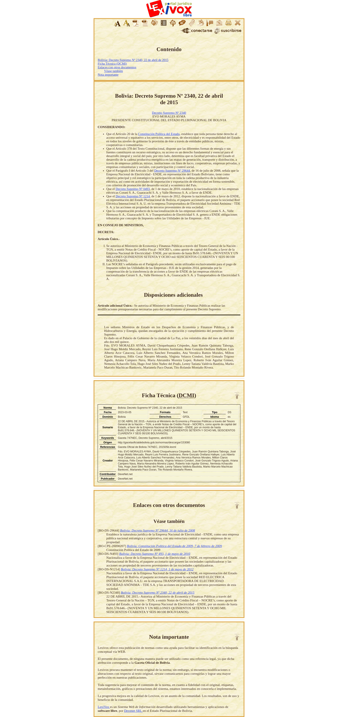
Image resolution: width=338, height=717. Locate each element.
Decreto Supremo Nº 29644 (172, 170)
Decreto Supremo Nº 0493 (133, 189)
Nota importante (108, 74)
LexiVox (104, 707)
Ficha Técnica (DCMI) (112, 63)
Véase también (113, 71)
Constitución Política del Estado (159, 134)
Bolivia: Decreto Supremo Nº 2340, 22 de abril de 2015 (133, 60)
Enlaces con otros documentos (117, 67)
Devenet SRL (133, 710)
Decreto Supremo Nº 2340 (169, 113)
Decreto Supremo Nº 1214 (133, 196)
